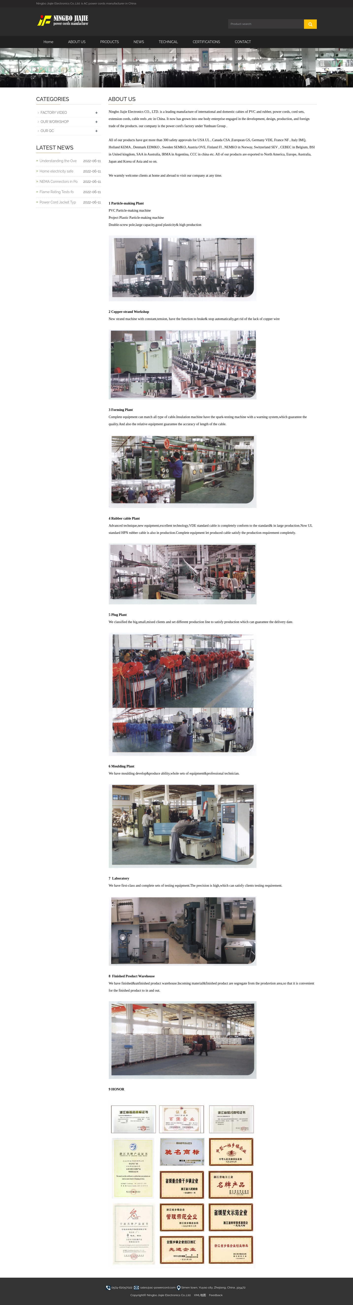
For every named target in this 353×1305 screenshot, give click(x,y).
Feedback (216, 1295)
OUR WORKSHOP (55, 122)
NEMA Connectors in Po (59, 182)
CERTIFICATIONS (206, 42)
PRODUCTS (109, 42)
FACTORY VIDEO (54, 113)
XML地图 (200, 1295)
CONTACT (243, 42)
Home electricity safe (56, 171)
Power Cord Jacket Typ (58, 202)
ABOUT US (77, 42)
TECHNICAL (168, 42)
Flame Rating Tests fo (57, 192)
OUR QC (47, 131)
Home (48, 42)
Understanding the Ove (58, 161)
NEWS (139, 42)
